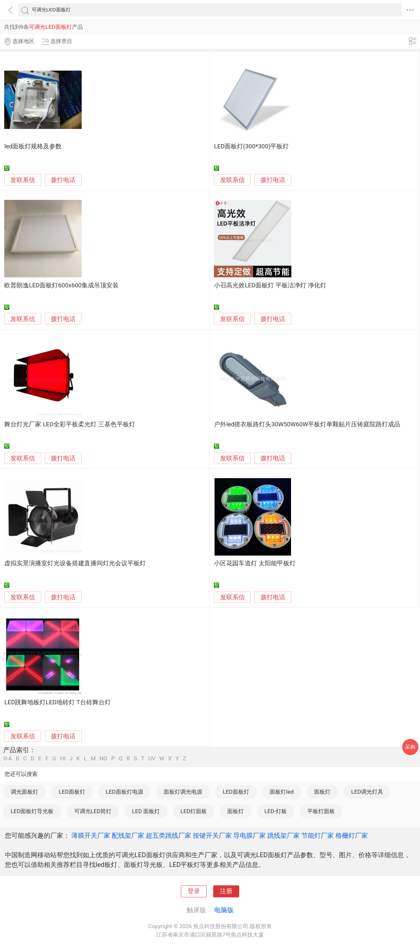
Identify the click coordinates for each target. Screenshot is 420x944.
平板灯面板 (321, 811)
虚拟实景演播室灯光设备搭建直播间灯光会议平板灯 (75, 563)
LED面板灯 (72, 792)
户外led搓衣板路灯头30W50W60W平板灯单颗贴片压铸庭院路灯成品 (307, 424)
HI (62, 758)
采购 (410, 747)
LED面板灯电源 (124, 792)
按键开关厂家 (212, 835)
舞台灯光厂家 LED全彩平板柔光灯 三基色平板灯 (69, 424)
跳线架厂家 (283, 835)
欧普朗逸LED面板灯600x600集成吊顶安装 (61, 285)
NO (103, 758)
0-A (8, 758)
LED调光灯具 (367, 792)
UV (151, 758)
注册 (226, 891)
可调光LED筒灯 (92, 811)
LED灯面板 (194, 811)
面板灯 (322, 792)
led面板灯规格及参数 (33, 146)
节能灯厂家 (317, 835)
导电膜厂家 (249, 835)
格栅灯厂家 (351, 835)
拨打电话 (63, 180)
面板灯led (282, 792)
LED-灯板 (275, 811)
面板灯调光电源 (183, 792)
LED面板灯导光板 (32, 811)
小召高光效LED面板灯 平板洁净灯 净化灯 (270, 285)
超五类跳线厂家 (168, 835)
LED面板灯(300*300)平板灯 (251, 146)
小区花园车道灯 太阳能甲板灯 (255, 563)
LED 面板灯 (146, 811)
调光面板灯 (24, 792)
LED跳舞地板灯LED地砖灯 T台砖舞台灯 (57, 702)
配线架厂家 (128, 835)
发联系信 (22, 180)
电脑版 (224, 910)
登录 (194, 891)
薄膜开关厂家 (90, 835)
